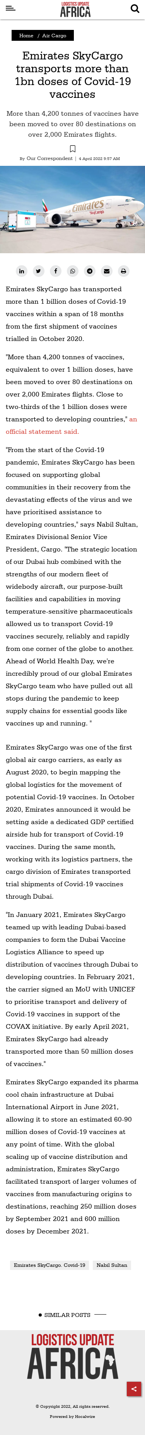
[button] (72, 150)
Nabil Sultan (112, 1265)
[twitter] (38, 271)
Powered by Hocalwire (72, 1416)
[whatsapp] (72, 271)
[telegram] (90, 271)
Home (26, 35)
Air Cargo (54, 35)
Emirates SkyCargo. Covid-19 (49, 1265)
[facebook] (55, 271)
